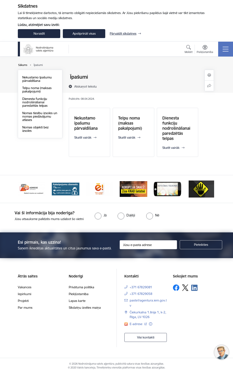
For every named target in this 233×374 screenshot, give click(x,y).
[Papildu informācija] (150, 324)
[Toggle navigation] (225, 49)
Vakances (24, 287)
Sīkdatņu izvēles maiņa (85, 308)
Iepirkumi (24, 294)
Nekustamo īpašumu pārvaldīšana (37, 79)
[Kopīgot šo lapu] (209, 86)
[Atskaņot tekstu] (85, 86)
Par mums (25, 308)
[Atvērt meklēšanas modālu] (188, 50)
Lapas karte (77, 301)
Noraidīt (39, 33)
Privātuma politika (81, 287)
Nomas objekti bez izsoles (35, 129)
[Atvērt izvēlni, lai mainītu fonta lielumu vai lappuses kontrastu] (205, 50)
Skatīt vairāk (82, 137)
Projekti (23, 301)
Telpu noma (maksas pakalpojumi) (37, 89)
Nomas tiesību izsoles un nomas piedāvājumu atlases (39, 116)
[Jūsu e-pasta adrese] (148, 244)
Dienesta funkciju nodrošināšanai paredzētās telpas (35, 102)
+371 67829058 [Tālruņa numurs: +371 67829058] (141, 294)
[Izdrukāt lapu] (209, 75)
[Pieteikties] (201, 244)
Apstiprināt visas (84, 33)
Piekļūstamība (78, 294)
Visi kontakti (145, 337)
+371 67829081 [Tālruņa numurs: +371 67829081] (141, 287)
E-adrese (136, 324)
